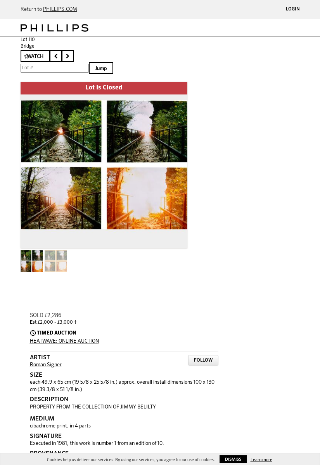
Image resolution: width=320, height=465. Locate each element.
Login (293, 9)
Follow (203, 360)
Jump (101, 68)
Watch (35, 56)
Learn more (261, 460)
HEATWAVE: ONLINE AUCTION (64, 341)
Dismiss (233, 459)
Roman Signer (46, 364)
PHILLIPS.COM (60, 9)
